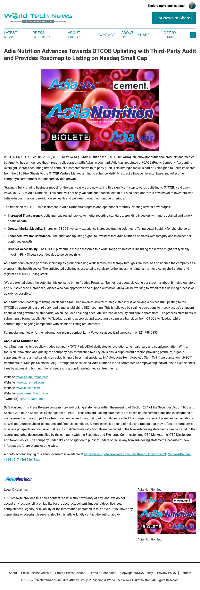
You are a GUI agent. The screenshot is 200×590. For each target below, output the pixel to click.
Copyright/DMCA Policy (136, 573)
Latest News (10, 35)
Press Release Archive (36, 573)
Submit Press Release (70, 573)
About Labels (74, 35)
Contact (106, 35)
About (13, 573)
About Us (127, 35)
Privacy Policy (166, 573)
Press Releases (42, 35)
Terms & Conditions (102, 573)
